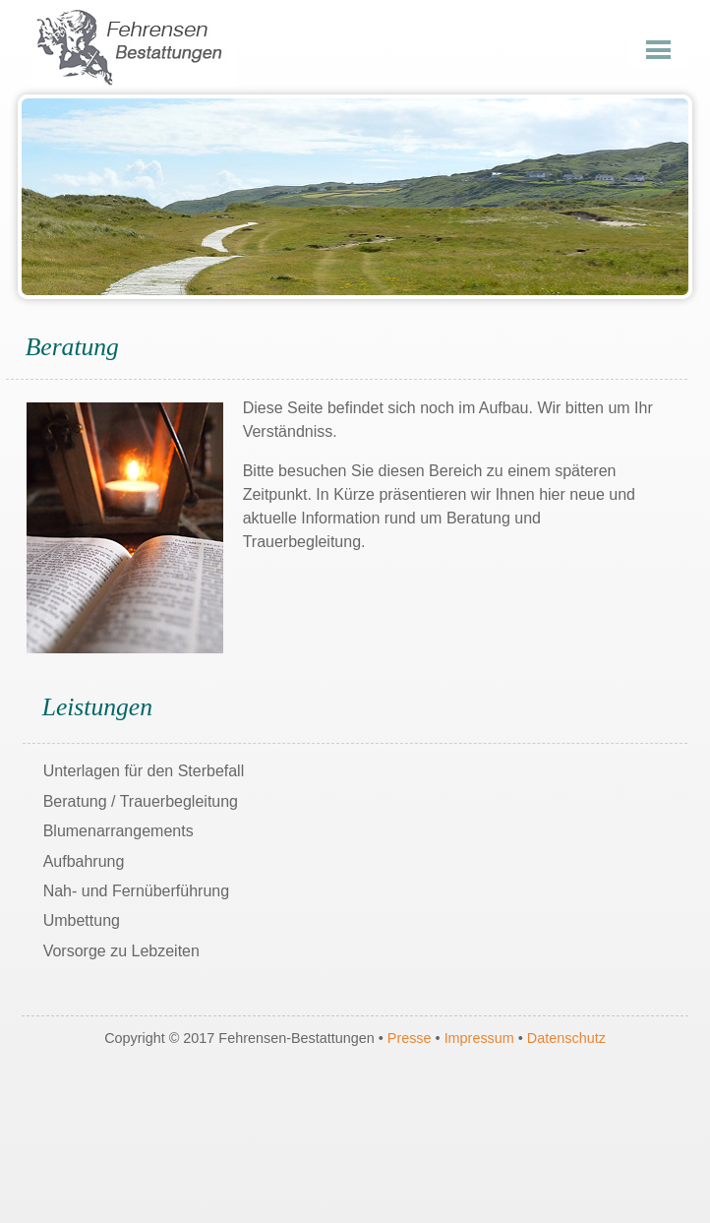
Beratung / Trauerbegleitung (140, 801)
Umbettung (81, 920)
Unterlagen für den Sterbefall (144, 771)
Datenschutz (566, 1038)
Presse (409, 1038)
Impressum (481, 1038)
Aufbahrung (84, 861)
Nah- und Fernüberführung (136, 891)
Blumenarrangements (118, 831)
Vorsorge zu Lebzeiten (121, 951)
